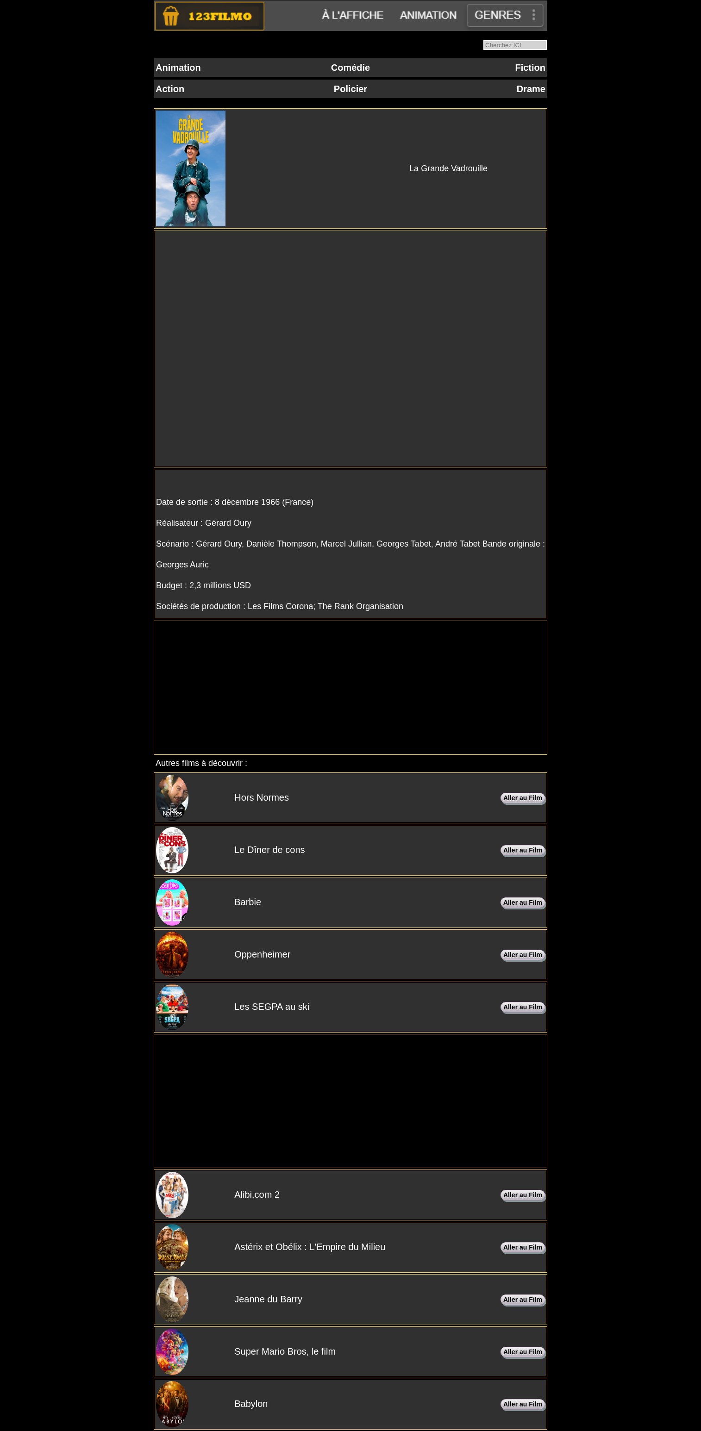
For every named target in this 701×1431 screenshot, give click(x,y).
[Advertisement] (350, 688)
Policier (350, 89)
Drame (531, 89)
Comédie (350, 67)
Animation (178, 67)
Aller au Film (522, 798)
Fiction (530, 67)
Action (170, 89)
